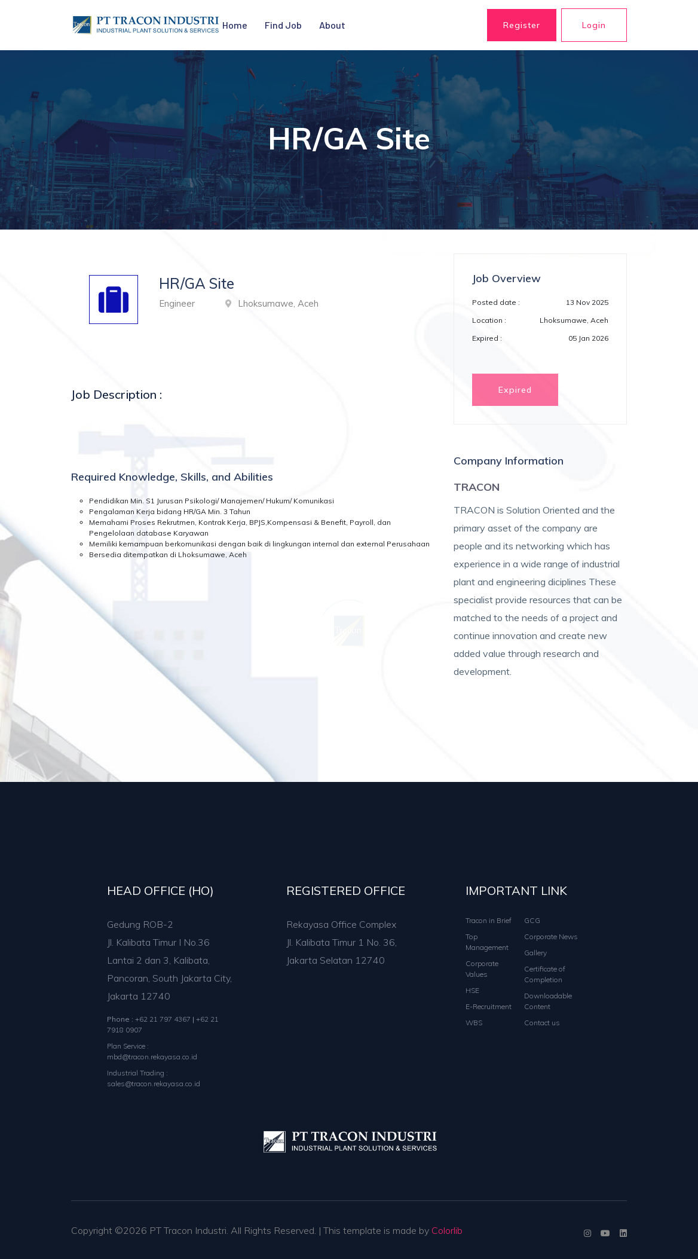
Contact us (542, 1022)
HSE (472, 990)
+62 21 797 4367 (163, 1018)
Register (521, 25)
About (332, 24)
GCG (532, 920)
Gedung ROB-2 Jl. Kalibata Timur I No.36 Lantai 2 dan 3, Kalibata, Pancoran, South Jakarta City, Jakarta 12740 (169, 960)
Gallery (535, 952)
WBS (474, 1022)
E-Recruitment (489, 1006)
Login (594, 25)
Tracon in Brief (489, 920)
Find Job (283, 24)
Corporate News (551, 936)
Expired (515, 389)
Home (234, 24)
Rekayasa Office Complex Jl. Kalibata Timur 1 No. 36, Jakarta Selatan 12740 (341, 942)
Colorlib (447, 1230)
